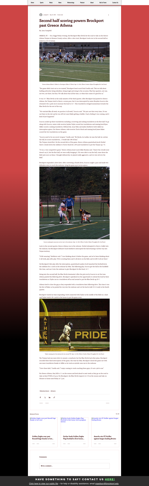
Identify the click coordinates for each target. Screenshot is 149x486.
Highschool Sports (44, 391)
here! (110, 479)
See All (117, 414)
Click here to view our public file (43, 483)
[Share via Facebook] (40, 397)
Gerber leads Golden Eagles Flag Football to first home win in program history (73, 437)
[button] (91, 2)
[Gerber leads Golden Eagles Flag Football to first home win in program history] (74, 425)
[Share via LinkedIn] (49, 397)
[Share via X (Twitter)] (45, 397)
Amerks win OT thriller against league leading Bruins (105, 437)
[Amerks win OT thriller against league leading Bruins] (105, 425)
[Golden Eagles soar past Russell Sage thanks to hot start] (43, 425)
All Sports (53, 391)
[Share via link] (54, 397)
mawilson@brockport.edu (107, 483)
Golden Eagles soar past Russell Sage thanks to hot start (42, 437)
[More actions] (108, 15)
